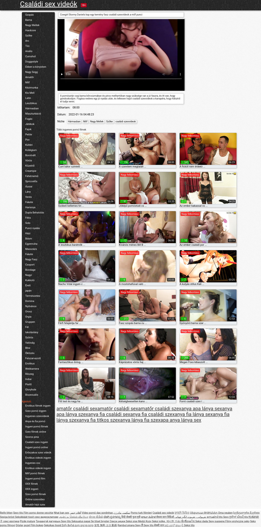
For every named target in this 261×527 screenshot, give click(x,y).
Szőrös (29, 337)
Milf (27, 82)
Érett (28, 285)
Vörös (28, 160)
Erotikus (30, 363)
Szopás (29, 14)
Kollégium (31, 150)
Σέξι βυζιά (68, 525)
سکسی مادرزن (121, 512)
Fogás (28, 118)
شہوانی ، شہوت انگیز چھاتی (191, 516)
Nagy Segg (31, 72)
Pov (27, 139)
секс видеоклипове (46, 516)
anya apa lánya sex (201, 408)
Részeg (29, 374)
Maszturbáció (33, 113)
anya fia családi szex (152, 414)
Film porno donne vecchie (38, 512)
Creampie (30, 170)
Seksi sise (132, 521)
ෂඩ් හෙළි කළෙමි (174, 525)
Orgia (28, 316)
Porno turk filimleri (141, 512)
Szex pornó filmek (35, 494)
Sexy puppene (217, 521)
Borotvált (30, 155)
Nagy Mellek (32, 25)
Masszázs (31, 249)
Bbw (27, 347)
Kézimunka (31, 87)
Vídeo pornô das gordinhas (97, 512)
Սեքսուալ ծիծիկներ (204, 512)
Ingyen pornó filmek (36, 426)
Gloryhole (30, 389)
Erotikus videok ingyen (38, 457)
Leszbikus (31, 103)
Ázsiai (28, 186)
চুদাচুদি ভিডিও (182, 512)
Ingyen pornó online (36, 447)
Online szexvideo (35, 499)
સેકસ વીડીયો (96, 516)
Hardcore (30, 30)
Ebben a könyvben (35, 66)
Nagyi (28, 275)
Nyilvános (31, 306)
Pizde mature (27, 521)
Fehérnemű (31, 176)
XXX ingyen (31, 489)
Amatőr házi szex (35, 504)
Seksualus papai (81, 521)
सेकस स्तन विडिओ (165, 516)
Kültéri (29, 144)
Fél (27, 327)
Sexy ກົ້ (139, 525)
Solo (28, 223)
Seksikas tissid (53, 525)
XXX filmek (31, 483)
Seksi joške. (159, 521)
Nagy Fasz (31, 259)
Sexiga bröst (7, 516)
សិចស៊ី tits (243, 516)
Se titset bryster (100, 521)
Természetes (32, 295)
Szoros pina (32, 437)
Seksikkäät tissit (25, 516)
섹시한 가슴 (173, 521)
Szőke (28, 35)
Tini (27, 46)
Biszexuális (31, 394)
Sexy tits (18, 512)
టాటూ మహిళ (148, 516)
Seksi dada (202, 521)
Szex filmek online (35, 431)
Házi (28, 233)
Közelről (30, 165)
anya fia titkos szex (99, 420)
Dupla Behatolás (34, 212)
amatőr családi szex (159, 408)
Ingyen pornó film (35, 478)
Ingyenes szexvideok (37, 416)
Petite (28, 134)
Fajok (28, 129)
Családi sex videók (48, 4)
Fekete (29, 202)
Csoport (30, 264)
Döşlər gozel (23, 525)
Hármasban (32, 108)
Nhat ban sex (61, 512)
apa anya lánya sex (180, 420)
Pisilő (28, 384)
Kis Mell (30, 92)
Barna (28, 20)
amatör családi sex (117, 408)
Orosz (28, 311)
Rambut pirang (126, 525)
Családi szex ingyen (36, 442)
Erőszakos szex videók (38, 452)
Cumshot (30, 56)
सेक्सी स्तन (159, 525)
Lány (28, 191)
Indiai (28, 379)
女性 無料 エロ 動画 (105, 525)
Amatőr (29, 77)
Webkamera (32, 368)
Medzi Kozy (145, 521)
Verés (28, 197)
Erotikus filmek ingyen (38, 405)
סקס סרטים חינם (84, 525)
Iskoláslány (31, 332)
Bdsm (28, 238)
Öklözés (30, 353)
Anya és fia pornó (35, 421)
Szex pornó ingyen (35, 410)
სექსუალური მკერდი (246, 512)
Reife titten (6, 512)
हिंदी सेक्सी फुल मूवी (130, 516)
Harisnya (30, 207)
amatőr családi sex (77, 408)
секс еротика (11, 521)
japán (28, 290)
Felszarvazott (33, 358)
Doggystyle (31, 61)
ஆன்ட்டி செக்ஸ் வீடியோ (73, 516)
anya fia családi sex (109, 414)
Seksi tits (189, 525)
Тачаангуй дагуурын (48, 521)
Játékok (30, 124)
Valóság (30, 342)
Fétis (28, 217)
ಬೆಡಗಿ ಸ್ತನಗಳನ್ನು (112, 516)
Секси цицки (118, 521)
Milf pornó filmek (35, 473)
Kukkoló (30, 280)
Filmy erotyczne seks (237, 521)
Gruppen (30, 321)
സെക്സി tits (215, 516)
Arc (27, 40)
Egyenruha (31, 243)
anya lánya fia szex (140, 420)
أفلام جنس (75, 512)
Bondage (30, 269)
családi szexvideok (125, 121)
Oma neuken (225, 512)
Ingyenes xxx (32, 463)
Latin (28, 98)
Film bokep (37, 525)
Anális (28, 51)
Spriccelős (31, 181)
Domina (29, 301)
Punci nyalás (32, 228)
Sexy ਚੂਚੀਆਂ (230, 516)
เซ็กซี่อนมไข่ (188, 521)
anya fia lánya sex (194, 414)
